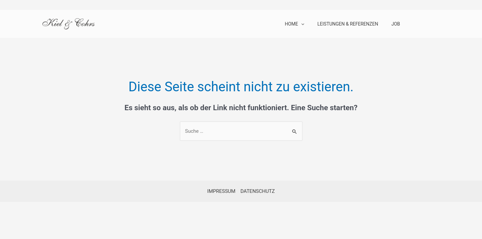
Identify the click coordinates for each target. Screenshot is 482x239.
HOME (294, 24)
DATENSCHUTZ (258, 191)
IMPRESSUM (221, 191)
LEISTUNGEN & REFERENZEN (347, 24)
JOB (395, 24)
